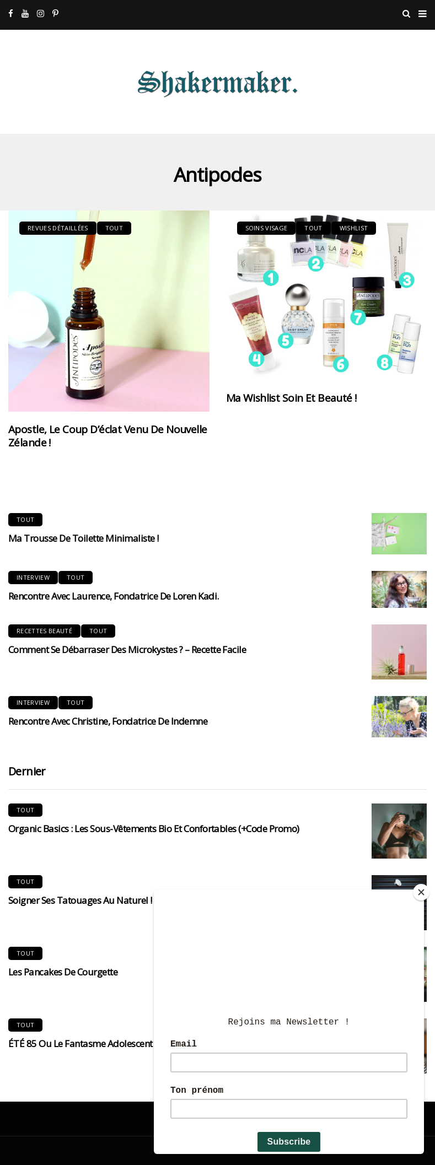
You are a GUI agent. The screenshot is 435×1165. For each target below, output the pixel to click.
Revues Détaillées (58, 228)
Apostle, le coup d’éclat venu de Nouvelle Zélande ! (107, 436)
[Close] (421, 892)
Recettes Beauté (44, 631)
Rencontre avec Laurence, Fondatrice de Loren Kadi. (113, 596)
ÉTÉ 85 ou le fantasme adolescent (80, 1043)
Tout (114, 228)
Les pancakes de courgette (62, 972)
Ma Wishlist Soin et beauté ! (291, 398)
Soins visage (266, 228)
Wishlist (354, 228)
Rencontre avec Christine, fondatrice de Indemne (107, 721)
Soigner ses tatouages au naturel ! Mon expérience (114, 900)
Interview (33, 577)
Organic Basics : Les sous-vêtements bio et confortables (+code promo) (153, 828)
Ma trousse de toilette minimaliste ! (83, 538)
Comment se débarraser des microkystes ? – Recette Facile (127, 649)
